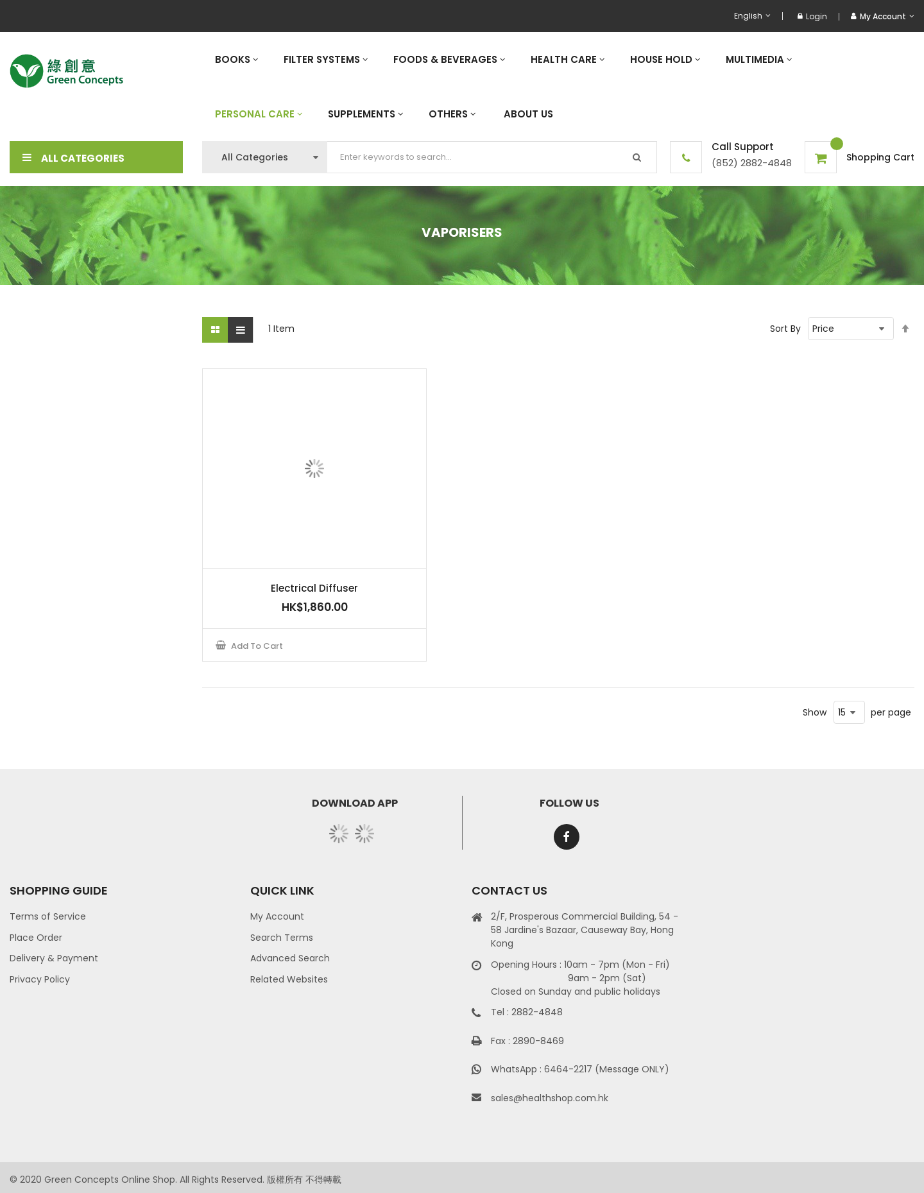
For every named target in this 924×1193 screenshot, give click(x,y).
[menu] (558, 86)
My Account (277, 916)
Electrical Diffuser (314, 588)
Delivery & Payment (54, 958)
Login (812, 16)
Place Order (36, 937)
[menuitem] (236, 59)
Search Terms (281, 937)
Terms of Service (48, 916)
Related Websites (289, 979)
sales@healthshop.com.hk (549, 1098)
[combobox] (492, 157)
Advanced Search (290, 958)
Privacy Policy (40, 979)
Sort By (785, 328)
